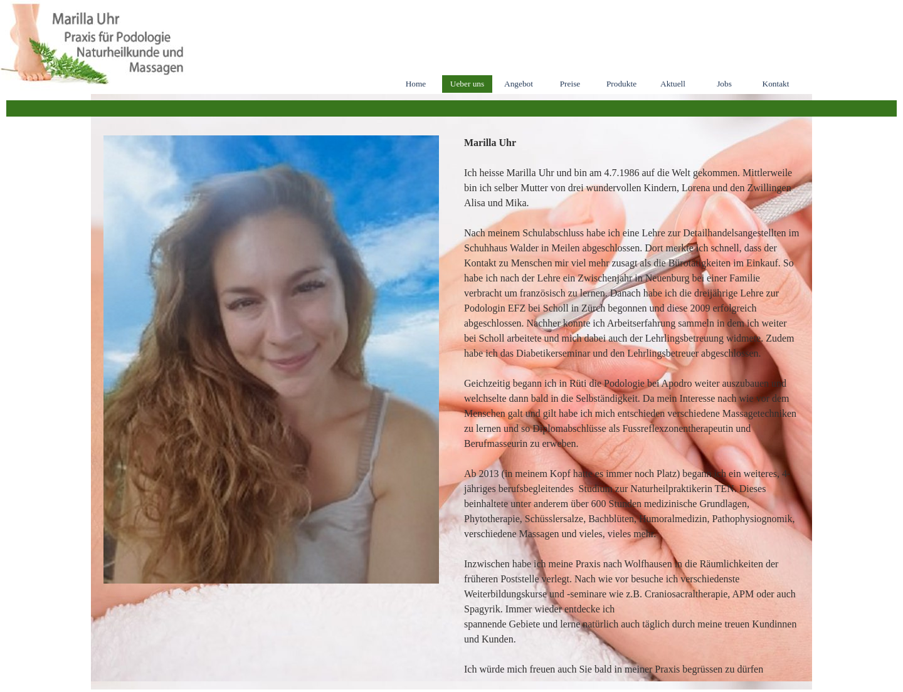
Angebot (518, 83)
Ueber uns (467, 83)
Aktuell (672, 83)
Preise (570, 83)
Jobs (724, 83)
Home (416, 83)
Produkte (621, 83)
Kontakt (776, 83)
